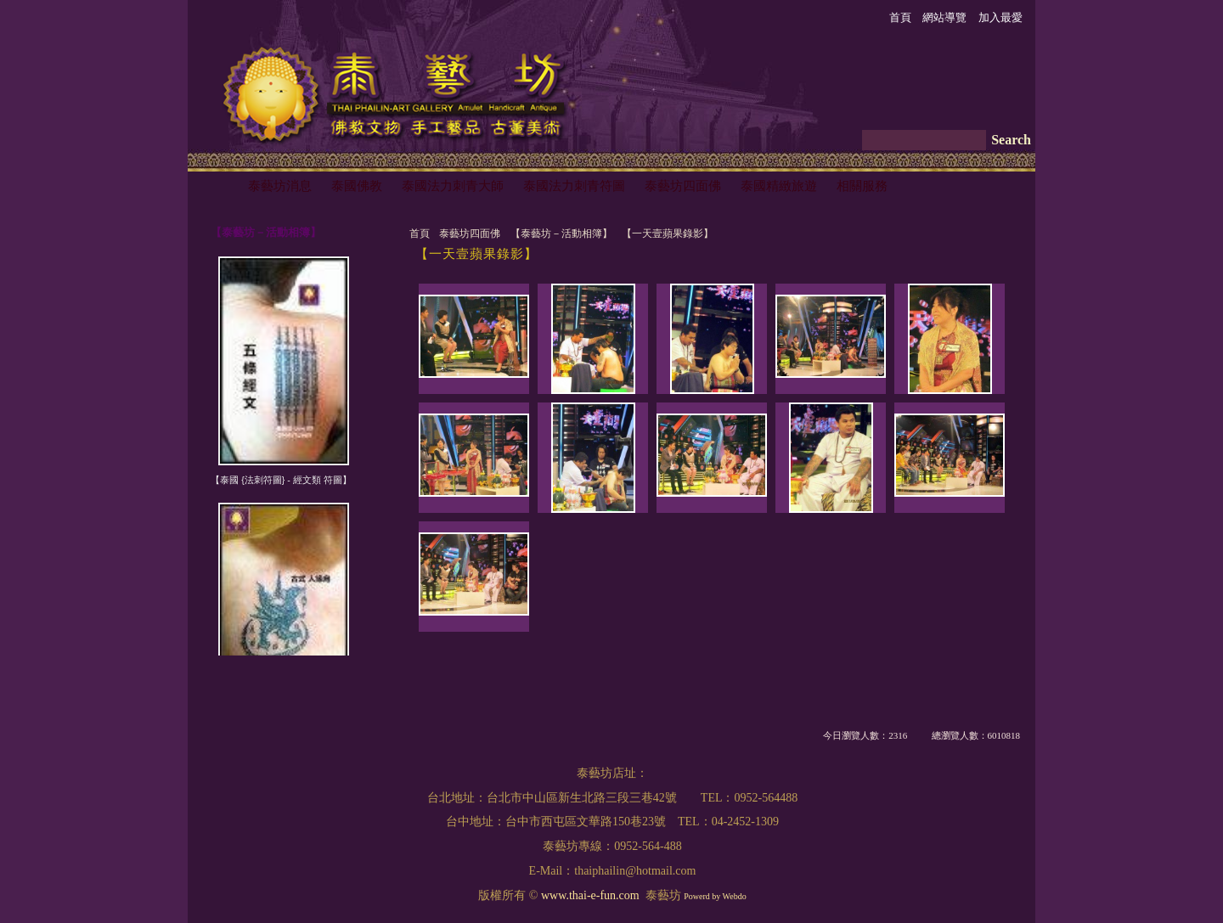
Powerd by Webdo (715, 896)
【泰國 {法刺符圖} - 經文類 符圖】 (281, 480)
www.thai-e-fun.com (590, 895)
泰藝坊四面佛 (469, 233)
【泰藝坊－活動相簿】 (561, 233)
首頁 (419, 233)
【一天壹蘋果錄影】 (667, 233)
